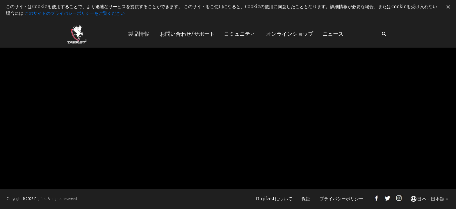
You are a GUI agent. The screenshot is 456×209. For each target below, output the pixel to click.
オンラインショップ (289, 33)
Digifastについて (274, 198)
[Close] (448, 6)
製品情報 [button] (138, 33)
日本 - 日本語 (427, 198)
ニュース (333, 33)
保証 (306, 198)
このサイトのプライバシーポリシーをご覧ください (74, 13)
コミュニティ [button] (239, 33)
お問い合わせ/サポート (187, 33)
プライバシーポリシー (341, 198)
